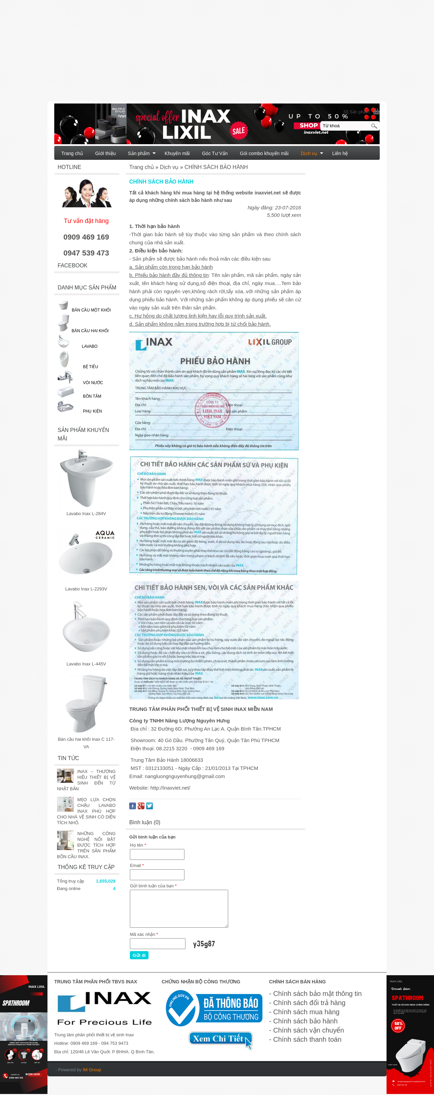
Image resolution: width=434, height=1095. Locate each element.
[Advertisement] (203, 54)
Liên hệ (340, 153)
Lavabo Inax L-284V (86, 513)
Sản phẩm (142, 153)
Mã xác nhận (144, 934)
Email (137, 865)
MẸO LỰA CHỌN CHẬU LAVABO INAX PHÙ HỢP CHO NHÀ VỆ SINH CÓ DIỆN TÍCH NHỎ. (86, 811)
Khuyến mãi (177, 153)
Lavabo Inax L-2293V (86, 588)
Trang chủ (72, 153)
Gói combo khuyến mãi (264, 153)
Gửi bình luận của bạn (153, 885)
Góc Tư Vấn (215, 153)
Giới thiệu (105, 153)
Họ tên (138, 845)
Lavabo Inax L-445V (86, 663)
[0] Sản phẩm (356, 111)
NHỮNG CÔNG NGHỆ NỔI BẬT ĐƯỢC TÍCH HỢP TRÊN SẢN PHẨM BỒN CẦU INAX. (86, 845)
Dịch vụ (312, 153)
